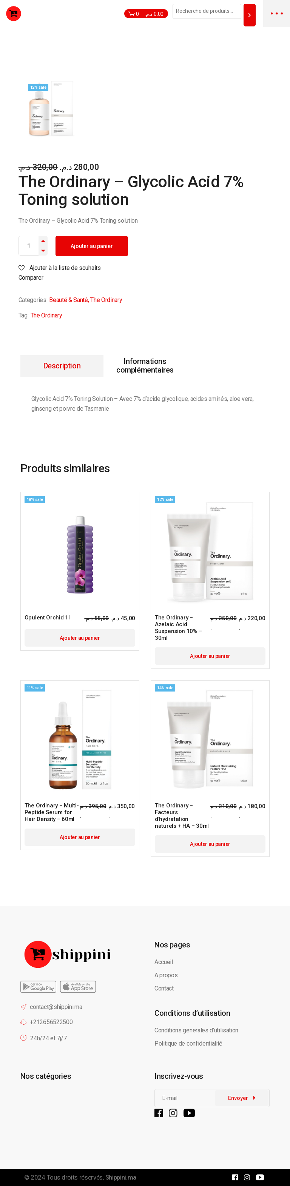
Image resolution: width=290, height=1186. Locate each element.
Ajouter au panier (92, 246)
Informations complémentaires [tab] (145, 366)
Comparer (31, 277)
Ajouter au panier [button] (80, 638)
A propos (165, 975)
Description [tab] (62, 365)
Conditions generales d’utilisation (196, 1030)
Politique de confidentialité (189, 1043)
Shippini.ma (120, 1177)
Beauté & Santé (68, 299)
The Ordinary (106, 299)
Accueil (163, 962)
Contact (164, 988)
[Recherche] (250, 15)
